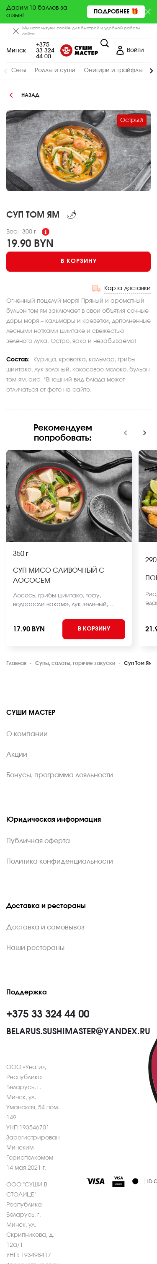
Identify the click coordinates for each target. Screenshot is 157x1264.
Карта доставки (127, 288)
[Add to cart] (78, 262)
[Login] (130, 51)
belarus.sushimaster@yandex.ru (78, 1032)
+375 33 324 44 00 (45, 51)
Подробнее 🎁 (116, 12)
